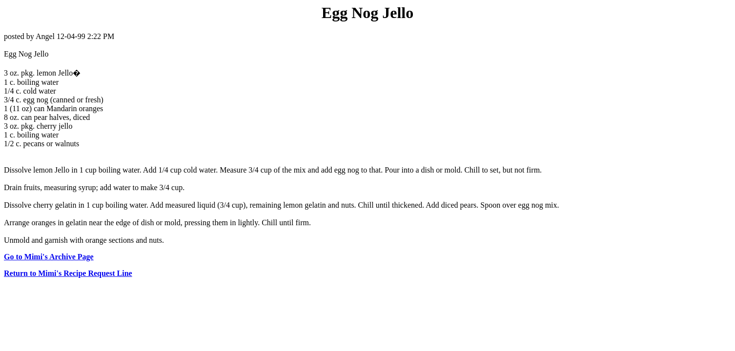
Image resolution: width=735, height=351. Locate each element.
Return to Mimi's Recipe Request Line (68, 273)
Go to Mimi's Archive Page (49, 257)
